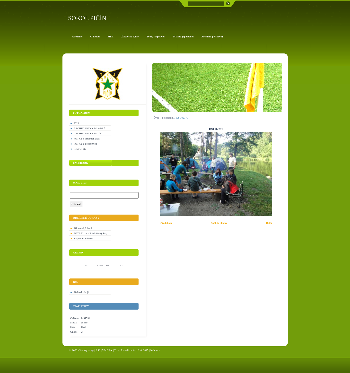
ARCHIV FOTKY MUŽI (87, 133)
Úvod (156, 117)
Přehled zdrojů (81, 292)
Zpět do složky (218, 222)
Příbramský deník (83, 228)
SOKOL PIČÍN (87, 18)
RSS (98, 350)
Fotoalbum (168, 117)
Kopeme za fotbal (83, 238)
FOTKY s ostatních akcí (87, 138)
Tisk (116, 350)
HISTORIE (80, 148)
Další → (270, 222)
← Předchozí (164, 222)
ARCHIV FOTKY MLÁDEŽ (89, 128)
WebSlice (107, 350)
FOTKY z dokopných (85, 143)
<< (86, 265)
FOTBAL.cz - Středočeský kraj (90, 233)
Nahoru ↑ (155, 350)
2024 (76, 123)
